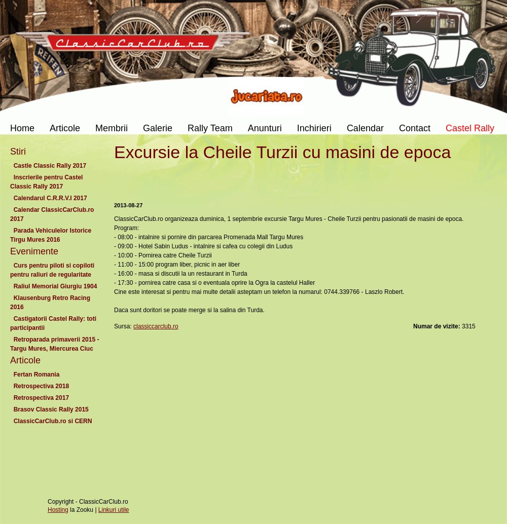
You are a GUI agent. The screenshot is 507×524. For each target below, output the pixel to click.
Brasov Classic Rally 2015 (51, 409)
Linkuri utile (113, 509)
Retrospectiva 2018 (41, 386)
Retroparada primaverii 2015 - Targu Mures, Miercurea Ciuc (54, 344)
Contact (414, 128)
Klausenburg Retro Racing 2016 (50, 302)
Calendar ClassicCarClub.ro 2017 (52, 214)
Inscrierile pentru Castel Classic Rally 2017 (46, 182)
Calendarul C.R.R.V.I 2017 (50, 198)
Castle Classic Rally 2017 (50, 165)
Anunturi (265, 128)
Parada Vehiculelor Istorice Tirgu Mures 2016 (50, 235)
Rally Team (210, 128)
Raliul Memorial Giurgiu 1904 (55, 286)
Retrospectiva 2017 (41, 397)
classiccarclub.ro (155, 326)
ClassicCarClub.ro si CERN (52, 421)
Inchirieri (314, 128)
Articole (65, 128)
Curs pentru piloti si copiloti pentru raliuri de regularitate (52, 270)
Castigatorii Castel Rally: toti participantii (53, 323)
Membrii (111, 128)
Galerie (157, 128)
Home (22, 128)
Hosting (58, 509)
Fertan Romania (36, 374)
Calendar (365, 128)
